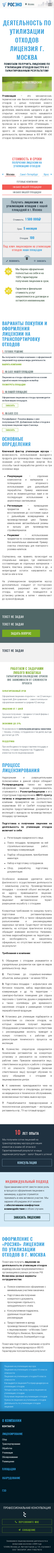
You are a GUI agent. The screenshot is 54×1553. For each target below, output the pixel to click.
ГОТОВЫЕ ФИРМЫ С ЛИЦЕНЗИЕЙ (27, 82)
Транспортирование (11, 1444)
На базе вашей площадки (27, 192)
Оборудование (11, 1478)
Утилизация (7, 1452)
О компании (11, 1420)
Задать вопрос (21, 633)
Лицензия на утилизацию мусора (20, 1366)
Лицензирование (12, 1434)
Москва (10, 174)
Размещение (8, 1461)
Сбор (4, 1439)
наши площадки (32, 249)
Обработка (7, 1448)
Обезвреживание (10, 1457)
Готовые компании (27, 181)
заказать (10, 405)
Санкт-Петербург (29, 174)
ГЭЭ (4, 1490)
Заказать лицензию (27, 1217)
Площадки (9, 1469)
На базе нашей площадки (27, 187)
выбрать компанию (12, 364)
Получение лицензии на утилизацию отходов (25, 1396)
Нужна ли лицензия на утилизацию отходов (25, 1400)
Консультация (27, 1162)
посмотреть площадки (13, 385)
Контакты (8, 1426)
